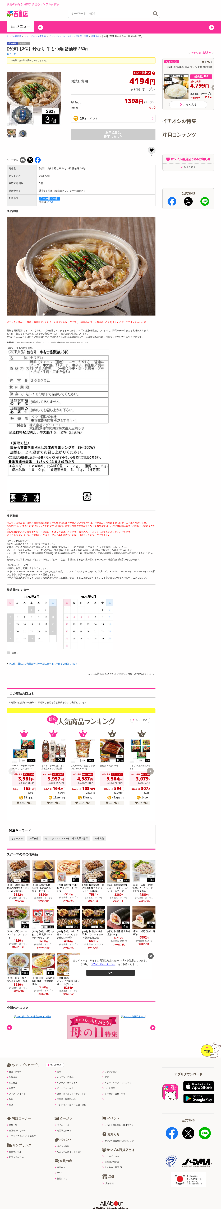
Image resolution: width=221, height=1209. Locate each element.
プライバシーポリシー (103, 964)
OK (110, 972)
